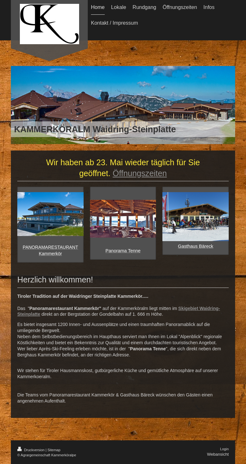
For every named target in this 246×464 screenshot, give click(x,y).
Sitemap (53, 450)
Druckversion (31, 450)
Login (224, 449)
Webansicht (218, 454)
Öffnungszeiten (140, 173)
